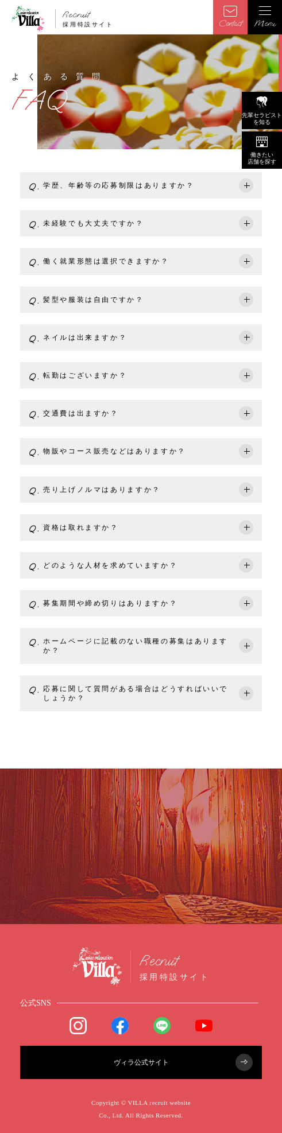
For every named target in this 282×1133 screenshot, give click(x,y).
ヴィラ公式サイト (183, 1062)
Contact (230, 17)
